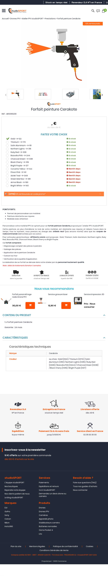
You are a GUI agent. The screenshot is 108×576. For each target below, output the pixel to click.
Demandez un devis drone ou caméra (52, 495)
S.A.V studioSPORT (47, 490)
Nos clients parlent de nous (17, 494)
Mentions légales (37, 546)
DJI (6, 508)
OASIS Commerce (59, 562)
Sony (7, 515)
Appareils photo (46, 519)
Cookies (89, 546)
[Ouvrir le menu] (4, 10)
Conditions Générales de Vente (54, 550)
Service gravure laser (58, 294)
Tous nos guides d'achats (85, 486)
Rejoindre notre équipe (15, 490)
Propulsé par (47, 562)
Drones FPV (44, 511)
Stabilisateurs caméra (49, 523)
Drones (42, 508)
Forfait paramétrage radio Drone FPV (22, 295)
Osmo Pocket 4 (46, 530)
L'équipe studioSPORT (14, 483)
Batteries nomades (48, 526)
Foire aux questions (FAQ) (84, 483)
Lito (40, 534)
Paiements (44, 483)
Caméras (43, 515)
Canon (8, 519)
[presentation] (5, 95)
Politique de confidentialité (65, 546)
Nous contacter (80, 490)
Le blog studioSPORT (14, 497)
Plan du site (16, 546)
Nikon (7, 523)
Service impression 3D (94, 294)
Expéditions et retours (49, 486)
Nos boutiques (11, 486)
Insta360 (9, 526)
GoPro (7, 511)
